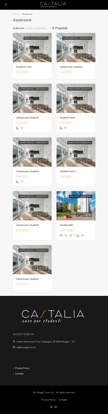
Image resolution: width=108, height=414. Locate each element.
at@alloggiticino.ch (26, 347)
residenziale (66, 225)
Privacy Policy (22, 368)
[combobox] (38, 28)
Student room (24, 67)
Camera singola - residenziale (77, 38)
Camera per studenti (71, 67)
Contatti (19, 373)
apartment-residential (80, 196)
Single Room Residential (36, 38)
